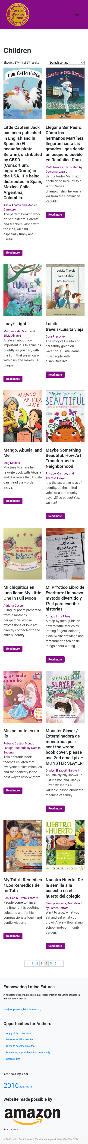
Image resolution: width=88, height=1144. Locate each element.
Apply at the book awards (20, 1033)
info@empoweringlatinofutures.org (22, 1009)
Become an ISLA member (20, 1039)
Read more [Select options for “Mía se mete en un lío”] (13, 790)
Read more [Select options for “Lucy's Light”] (13, 379)
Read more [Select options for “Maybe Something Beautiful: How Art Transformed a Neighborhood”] (55, 516)
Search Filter (13, 1058)
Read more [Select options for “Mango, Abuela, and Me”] (13, 500)
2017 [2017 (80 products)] (22, 1086)
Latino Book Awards (22, 1139)
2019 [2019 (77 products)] (29, 1086)
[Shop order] (67, 63)
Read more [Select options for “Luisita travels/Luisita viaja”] (55, 374)
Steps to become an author (20, 1046)
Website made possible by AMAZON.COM (56, 1139)
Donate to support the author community (28, 1052)
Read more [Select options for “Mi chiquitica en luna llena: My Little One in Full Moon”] (13, 648)
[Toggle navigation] (77, 14)
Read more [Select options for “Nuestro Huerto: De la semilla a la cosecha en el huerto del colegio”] (55, 946)
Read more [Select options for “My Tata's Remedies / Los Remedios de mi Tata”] (13, 936)
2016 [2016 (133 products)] (11, 1085)
